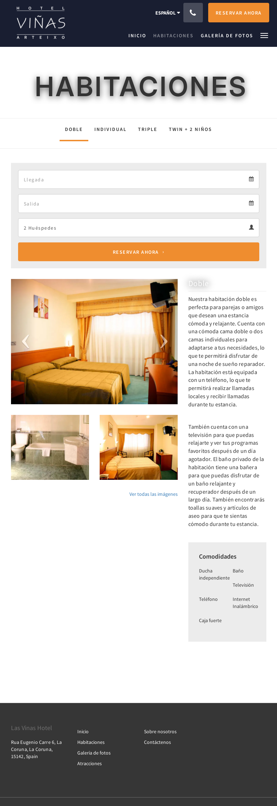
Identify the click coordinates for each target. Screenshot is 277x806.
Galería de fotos (94, 753)
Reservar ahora (136, 252)
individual (110, 129)
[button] (264, 35)
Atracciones (89, 763)
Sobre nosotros (160, 731)
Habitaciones (91, 742)
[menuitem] (139, 35)
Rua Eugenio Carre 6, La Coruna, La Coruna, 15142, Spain (36, 749)
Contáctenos (157, 742)
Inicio (83, 731)
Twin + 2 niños (190, 129)
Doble (74, 129)
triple (147, 129)
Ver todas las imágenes (153, 494)
